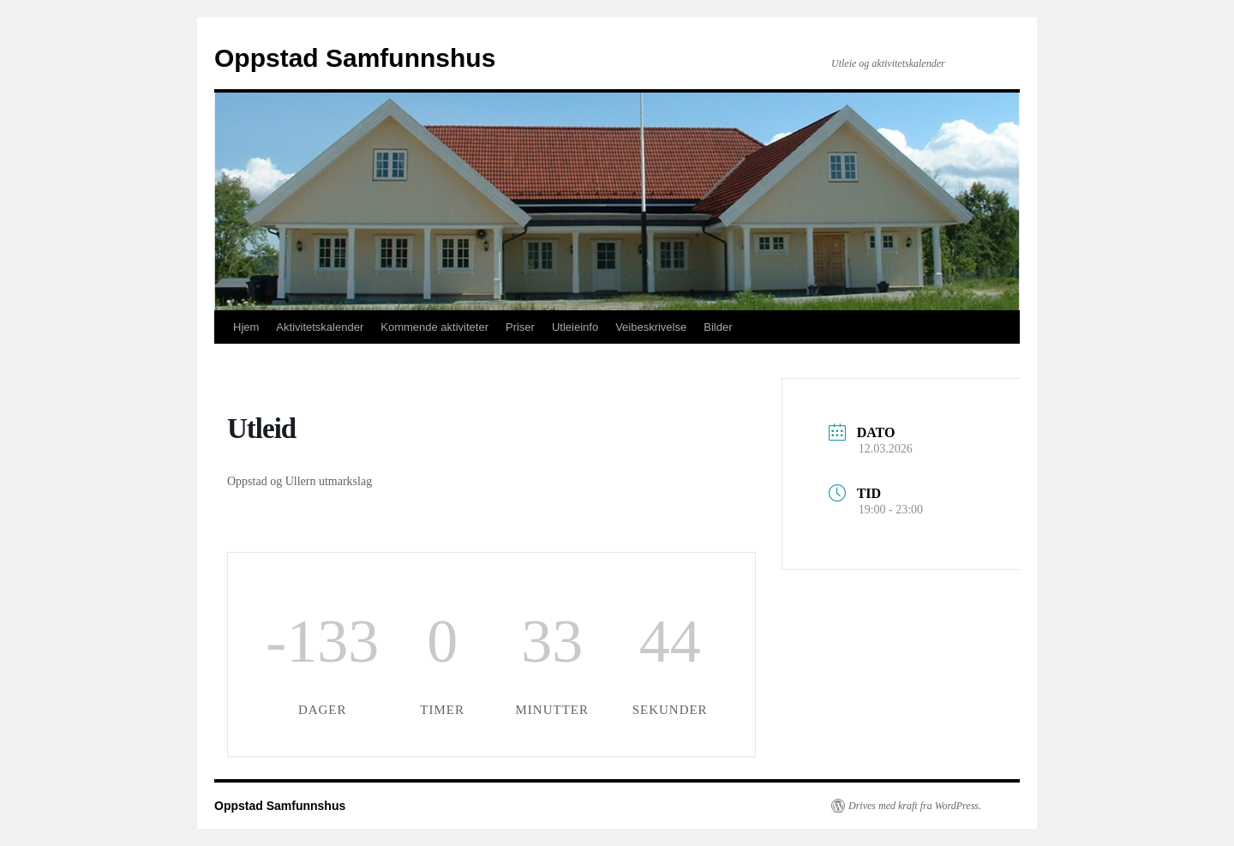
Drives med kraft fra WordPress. (914, 806)
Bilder (718, 327)
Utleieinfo (575, 327)
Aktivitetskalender (319, 327)
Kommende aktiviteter (434, 327)
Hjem (246, 327)
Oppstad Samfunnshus (354, 58)
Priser (520, 327)
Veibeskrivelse (650, 327)
